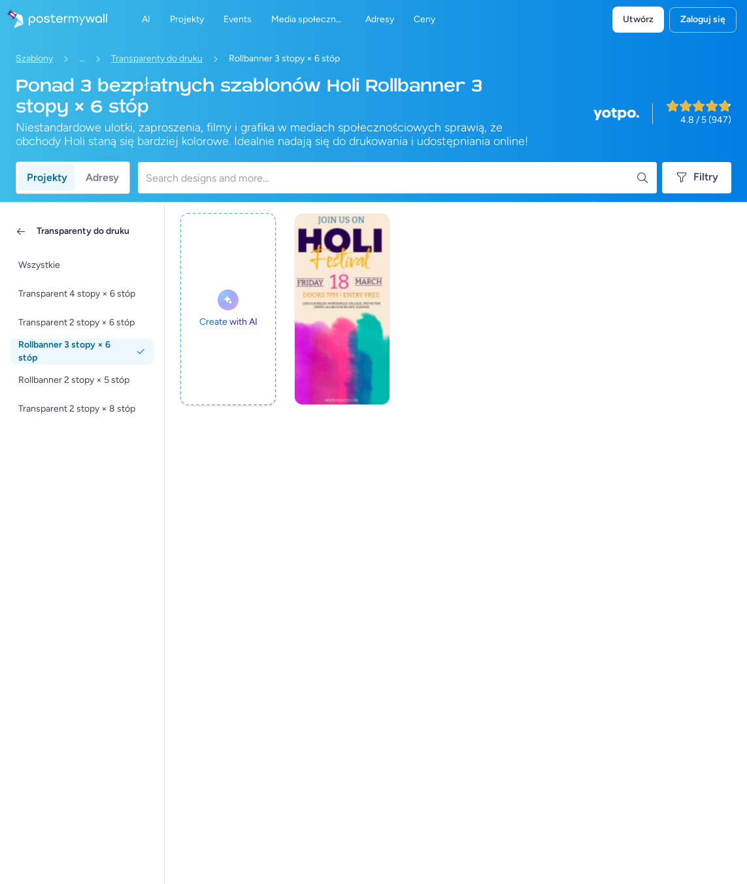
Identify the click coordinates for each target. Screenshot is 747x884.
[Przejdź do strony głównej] (53, 20)
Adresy (102, 177)
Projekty (47, 177)
